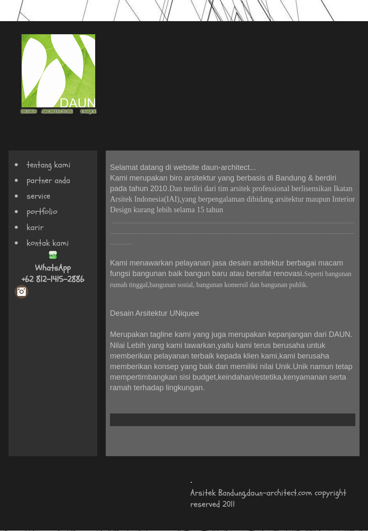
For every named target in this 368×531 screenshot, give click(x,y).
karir (35, 227)
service (38, 196)
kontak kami (48, 243)
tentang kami (49, 164)
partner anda (48, 180)
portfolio (42, 211)
